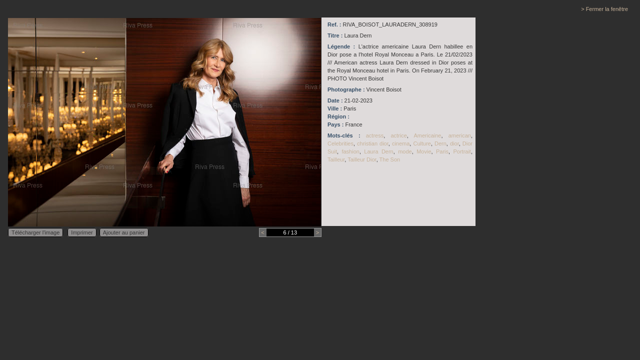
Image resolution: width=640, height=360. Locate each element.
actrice (398, 135)
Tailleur (336, 159)
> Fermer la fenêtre (604, 9)
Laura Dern (378, 151)
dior (454, 143)
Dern (440, 143)
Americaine (427, 135)
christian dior (372, 143)
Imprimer (81, 233)
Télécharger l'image (36, 233)
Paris (442, 151)
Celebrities (341, 143)
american (459, 135)
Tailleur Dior (362, 159)
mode (405, 151)
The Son (390, 159)
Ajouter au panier (124, 233)
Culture (421, 143)
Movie (423, 151)
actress (375, 135)
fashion (350, 151)
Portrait (461, 151)
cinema (401, 143)
